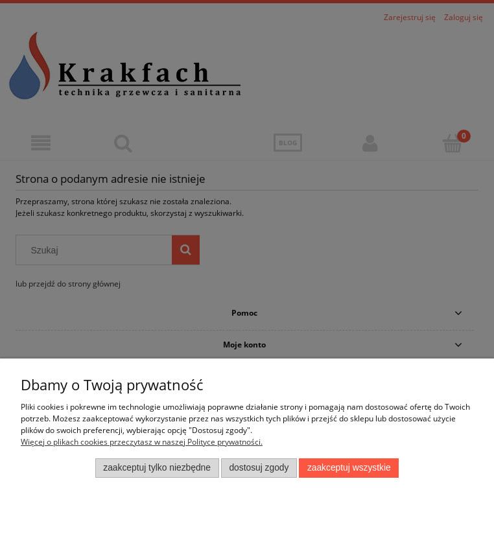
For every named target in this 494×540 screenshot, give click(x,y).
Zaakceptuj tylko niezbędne (157, 468)
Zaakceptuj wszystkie (349, 468)
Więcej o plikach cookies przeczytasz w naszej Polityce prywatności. (142, 441)
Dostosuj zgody (258, 468)
